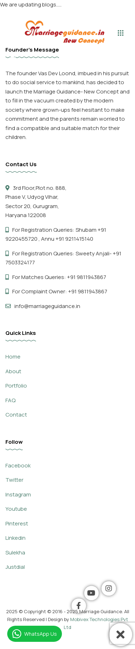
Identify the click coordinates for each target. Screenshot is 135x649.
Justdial (15, 567)
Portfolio (16, 385)
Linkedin (15, 538)
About (13, 371)
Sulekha (15, 552)
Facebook (18, 465)
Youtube (16, 509)
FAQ (10, 400)
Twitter (14, 480)
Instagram (18, 494)
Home (13, 356)
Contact (16, 414)
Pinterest (16, 523)
